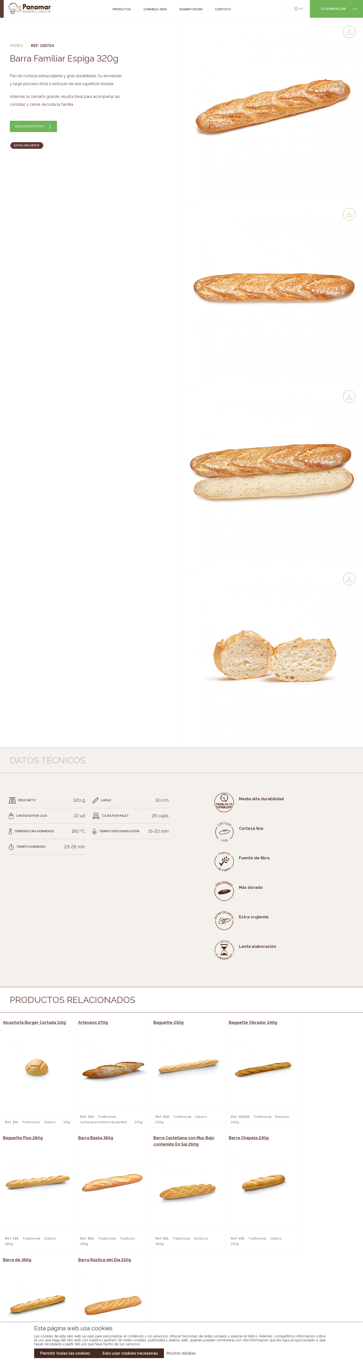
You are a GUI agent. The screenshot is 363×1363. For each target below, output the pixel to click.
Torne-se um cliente (59, 1311)
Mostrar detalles (181, 1353)
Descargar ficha (29, 126)
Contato (48, 1304)
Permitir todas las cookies (65, 1353)
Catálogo (144, 1289)
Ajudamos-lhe (333, 9)
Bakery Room (52, 1296)
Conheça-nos (53, 1289)
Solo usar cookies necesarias (130, 1353)
